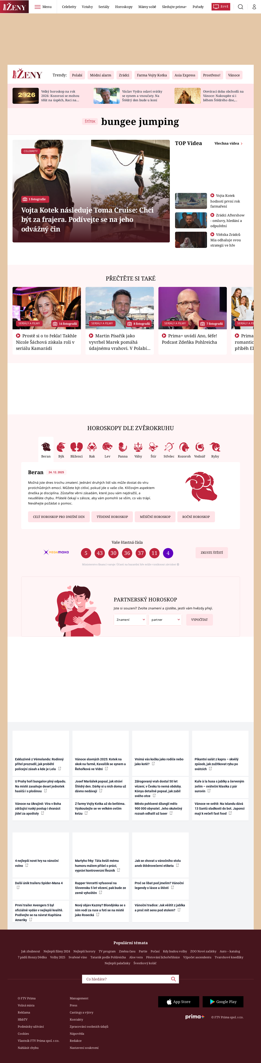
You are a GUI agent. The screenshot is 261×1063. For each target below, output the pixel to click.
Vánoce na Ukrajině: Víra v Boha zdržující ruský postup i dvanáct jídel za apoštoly (38, 808)
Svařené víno (78, 957)
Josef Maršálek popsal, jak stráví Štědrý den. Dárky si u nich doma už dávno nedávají (100, 786)
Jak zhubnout (30, 951)
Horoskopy (123, 6)
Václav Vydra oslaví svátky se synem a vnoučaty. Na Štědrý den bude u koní (142, 95)
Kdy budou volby (175, 951)
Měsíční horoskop (155, 517)
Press (73, 1005)
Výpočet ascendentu (197, 957)
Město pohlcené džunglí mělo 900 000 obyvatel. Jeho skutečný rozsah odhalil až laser (158, 808)
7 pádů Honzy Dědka (32, 957)
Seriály (103, 6)
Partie (143, 951)
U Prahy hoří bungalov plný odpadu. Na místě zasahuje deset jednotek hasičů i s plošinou (40, 786)
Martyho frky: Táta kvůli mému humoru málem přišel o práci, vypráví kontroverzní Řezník (97, 865)
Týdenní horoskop (112, 517)
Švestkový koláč (145, 963)
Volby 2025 (57, 957)
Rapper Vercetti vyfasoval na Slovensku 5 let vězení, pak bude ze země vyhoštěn (100, 888)
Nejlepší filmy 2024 (57, 951)
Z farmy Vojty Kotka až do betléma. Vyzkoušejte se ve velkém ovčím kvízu (100, 808)
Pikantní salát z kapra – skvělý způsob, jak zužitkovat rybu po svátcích (216, 764)
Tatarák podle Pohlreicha (108, 957)
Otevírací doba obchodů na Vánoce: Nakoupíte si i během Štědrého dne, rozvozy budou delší (223, 97)
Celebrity (69, 6)
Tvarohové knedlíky (229, 957)
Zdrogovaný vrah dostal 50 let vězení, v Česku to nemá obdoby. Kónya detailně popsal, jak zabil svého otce (158, 789)
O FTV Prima (27, 998)
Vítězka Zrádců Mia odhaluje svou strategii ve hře (225, 239)
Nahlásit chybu (28, 1048)
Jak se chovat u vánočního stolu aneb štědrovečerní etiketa (158, 863)
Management (79, 998)
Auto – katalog (230, 951)
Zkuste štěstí (212, 553)
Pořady (198, 6)
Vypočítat (197, 618)
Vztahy (87, 6)
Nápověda (77, 1034)
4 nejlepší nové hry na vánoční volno (37, 863)
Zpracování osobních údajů (89, 1026)
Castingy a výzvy (81, 1012)
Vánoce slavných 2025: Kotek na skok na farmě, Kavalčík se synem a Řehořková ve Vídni (100, 764)
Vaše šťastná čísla (127, 542)
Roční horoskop (196, 517)
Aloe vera (136, 957)
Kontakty (76, 1019)
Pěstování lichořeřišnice (163, 957)
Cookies (23, 1034)
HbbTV (23, 1019)
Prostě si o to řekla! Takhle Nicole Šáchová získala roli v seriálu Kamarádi (46, 342)
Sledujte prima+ (174, 6)
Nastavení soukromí (84, 1048)
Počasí (155, 951)
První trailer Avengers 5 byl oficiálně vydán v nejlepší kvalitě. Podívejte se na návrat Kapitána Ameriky (39, 912)
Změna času (127, 951)
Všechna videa (227, 143)
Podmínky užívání (31, 1026)
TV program (107, 951)
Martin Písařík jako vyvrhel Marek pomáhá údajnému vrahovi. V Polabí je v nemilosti (118, 345)
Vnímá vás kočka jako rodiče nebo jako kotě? (159, 761)
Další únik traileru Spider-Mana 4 (39, 885)
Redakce (76, 1041)
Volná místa (26, 1005)
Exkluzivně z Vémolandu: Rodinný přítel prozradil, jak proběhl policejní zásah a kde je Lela (39, 764)
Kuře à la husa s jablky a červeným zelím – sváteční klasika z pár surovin (219, 786)
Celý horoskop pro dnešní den (59, 517)
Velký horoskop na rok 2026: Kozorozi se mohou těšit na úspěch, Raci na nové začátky (60, 97)
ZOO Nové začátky (203, 951)
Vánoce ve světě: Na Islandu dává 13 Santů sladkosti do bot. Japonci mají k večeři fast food (220, 808)
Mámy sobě (147, 6)
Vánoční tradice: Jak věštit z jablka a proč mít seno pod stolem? (160, 907)
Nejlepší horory (84, 951)
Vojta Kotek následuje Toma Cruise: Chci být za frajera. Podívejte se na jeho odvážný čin (87, 219)
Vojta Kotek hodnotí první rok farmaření (225, 200)
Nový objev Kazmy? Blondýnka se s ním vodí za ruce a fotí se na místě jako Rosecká (100, 910)
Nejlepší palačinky (117, 963)
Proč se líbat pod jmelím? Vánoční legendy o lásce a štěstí (159, 885)
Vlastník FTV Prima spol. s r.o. (38, 1041)
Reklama (24, 1012)
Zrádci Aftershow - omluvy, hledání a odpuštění (227, 220)
